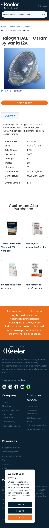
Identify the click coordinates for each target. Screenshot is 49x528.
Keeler (15, 5)
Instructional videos (11, 456)
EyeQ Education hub (11, 447)
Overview (10, 115)
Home (5, 401)
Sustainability (8, 421)
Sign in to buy (24, 102)
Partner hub (7, 464)
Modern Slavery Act (11, 410)
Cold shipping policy (36, 425)
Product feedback (11, 425)
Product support (10, 451)
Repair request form (36, 429)
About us (6, 406)
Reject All (20, 511)
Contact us (32, 406)
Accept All (20, 517)
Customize (20, 504)
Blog (4, 460)
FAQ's (4, 468)
